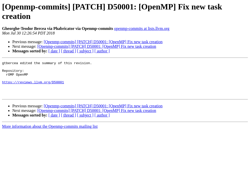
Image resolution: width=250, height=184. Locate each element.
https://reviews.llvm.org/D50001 (33, 86)
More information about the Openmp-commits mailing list (50, 133)
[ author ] (102, 51)
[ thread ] (68, 51)
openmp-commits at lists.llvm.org (142, 28)
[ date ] (54, 51)
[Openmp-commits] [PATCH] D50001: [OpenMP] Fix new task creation (103, 42)
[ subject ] (85, 51)
